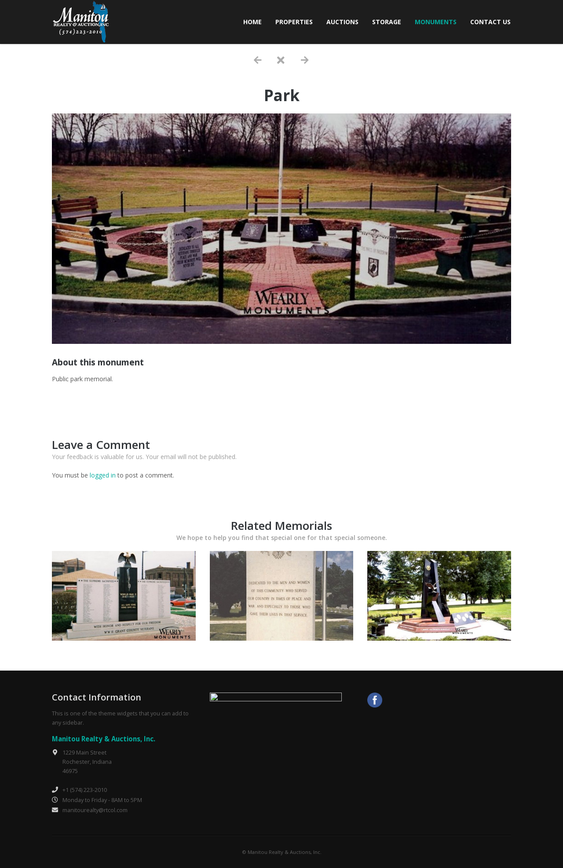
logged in (103, 475)
